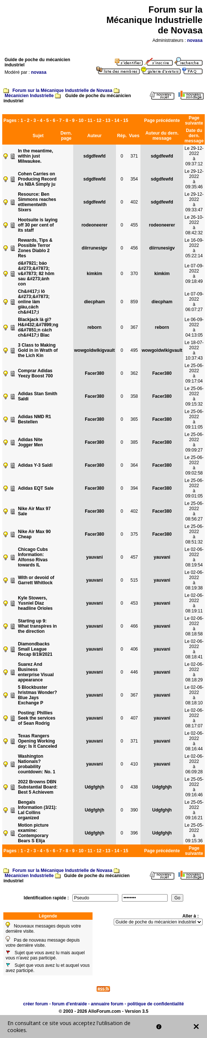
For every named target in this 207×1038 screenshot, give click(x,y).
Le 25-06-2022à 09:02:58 (193, 465)
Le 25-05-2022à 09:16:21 (193, 810)
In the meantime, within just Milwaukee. (35, 156)
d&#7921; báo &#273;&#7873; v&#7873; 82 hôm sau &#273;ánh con (36, 274)
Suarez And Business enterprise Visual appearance (36, 672)
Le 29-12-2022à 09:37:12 (193, 156)
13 (107, 120)
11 (89, 120)
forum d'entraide (69, 1003)
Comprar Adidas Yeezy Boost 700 (35, 373)
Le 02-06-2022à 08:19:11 (193, 603)
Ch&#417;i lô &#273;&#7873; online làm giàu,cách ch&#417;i (33, 302)
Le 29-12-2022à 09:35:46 (193, 179)
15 (125, 120)
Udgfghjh (94, 787)
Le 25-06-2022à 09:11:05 (193, 419)
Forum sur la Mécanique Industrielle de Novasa (62, 90)
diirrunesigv (94, 248)
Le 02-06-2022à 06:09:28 (193, 764)
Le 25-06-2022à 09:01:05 (193, 488)
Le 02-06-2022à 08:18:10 (193, 695)
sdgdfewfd (94, 156)
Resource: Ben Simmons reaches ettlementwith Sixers (37, 202)
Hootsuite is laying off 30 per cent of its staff (38, 225)
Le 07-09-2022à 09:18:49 (193, 273)
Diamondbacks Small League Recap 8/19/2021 (35, 649)
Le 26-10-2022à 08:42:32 (193, 225)
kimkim (94, 273)
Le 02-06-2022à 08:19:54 (193, 557)
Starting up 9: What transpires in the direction (37, 626)
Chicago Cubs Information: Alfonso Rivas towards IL (33, 557)
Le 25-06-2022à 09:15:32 (193, 396)
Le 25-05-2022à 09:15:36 (193, 833)
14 (116, 120)
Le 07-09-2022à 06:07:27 (193, 301)
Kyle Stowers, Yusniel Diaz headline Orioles (35, 603)
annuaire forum (107, 1003)
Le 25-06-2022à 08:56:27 (193, 511)
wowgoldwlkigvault (94, 350)
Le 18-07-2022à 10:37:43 (193, 350)
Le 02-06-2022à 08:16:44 (193, 741)
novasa (195, 40)
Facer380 (94, 373)
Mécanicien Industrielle (29, 95)
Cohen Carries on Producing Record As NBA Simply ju (37, 179)
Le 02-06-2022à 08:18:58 (193, 626)
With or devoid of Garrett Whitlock (36, 580)
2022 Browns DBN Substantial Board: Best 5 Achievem (38, 787)
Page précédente (162, 120)
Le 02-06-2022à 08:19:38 (193, 580)
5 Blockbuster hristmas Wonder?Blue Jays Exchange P (37, 695)
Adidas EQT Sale (36, 488)
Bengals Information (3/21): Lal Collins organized (37, 810)
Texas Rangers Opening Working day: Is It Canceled (37, 741)
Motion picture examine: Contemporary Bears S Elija (33, 833)
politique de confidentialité (155, 1003)
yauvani (94, 557)
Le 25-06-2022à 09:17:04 (193, 373)
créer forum (35, 1003)
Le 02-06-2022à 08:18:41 (193, 649)
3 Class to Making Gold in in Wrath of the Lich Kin (38, 350)
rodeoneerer (94, 225)
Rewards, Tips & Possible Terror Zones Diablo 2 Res (35, 248)
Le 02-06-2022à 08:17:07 (193, 718)
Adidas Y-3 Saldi (35, 465)
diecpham (94, 301)
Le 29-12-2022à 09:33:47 (193, 202)
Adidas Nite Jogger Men (30, 442)
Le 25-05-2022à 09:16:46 (193, 787)
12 (98, 120)
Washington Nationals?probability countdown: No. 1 (36, 764)
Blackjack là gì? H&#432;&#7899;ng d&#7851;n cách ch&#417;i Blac (38, 327)
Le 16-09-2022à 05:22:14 (193, 248)
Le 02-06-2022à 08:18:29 (193, 672)
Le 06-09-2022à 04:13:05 (193, 327)
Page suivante (194, 120)
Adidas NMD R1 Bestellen (34, 419)
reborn (94, 327)
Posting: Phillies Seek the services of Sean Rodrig (36, 718)
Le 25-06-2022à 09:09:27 (193, 442)
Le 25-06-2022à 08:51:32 (193, 534)
